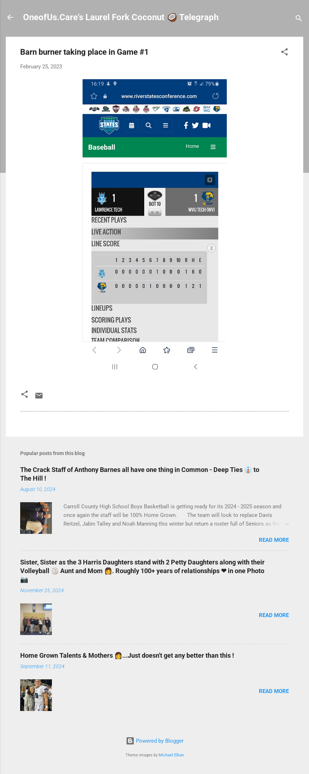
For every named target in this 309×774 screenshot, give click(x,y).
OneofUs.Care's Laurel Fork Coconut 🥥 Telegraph (120, 17)
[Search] (299, 20)
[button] (284, 53)
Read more (274, 540)
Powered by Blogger (155, 741)
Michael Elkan (171, 755)
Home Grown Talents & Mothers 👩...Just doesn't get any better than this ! (127, 655)
